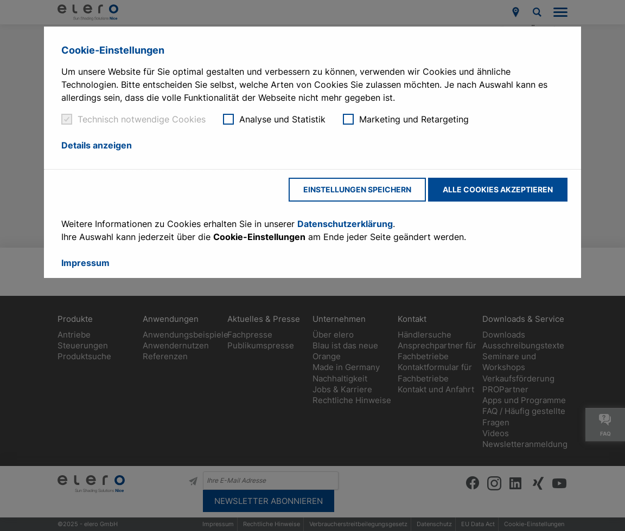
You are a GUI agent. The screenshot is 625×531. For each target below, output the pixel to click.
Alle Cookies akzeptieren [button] (498, 189)
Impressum (85, 262)
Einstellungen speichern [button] (357, 189)
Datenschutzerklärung (345, 223)
